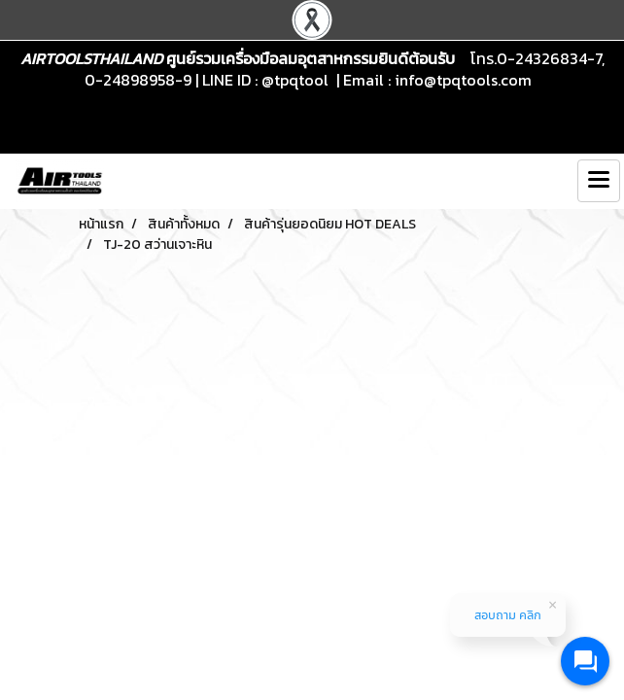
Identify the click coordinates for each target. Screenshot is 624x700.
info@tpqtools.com (463, 79)
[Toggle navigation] (598, 180)
